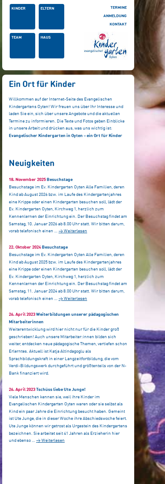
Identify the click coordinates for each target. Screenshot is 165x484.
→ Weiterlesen (73, 231)
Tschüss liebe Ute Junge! (60, 389)
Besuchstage (60, 179)
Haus (45, 38)
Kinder (18, 9)
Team (16, 38)
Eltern (47, 9)
